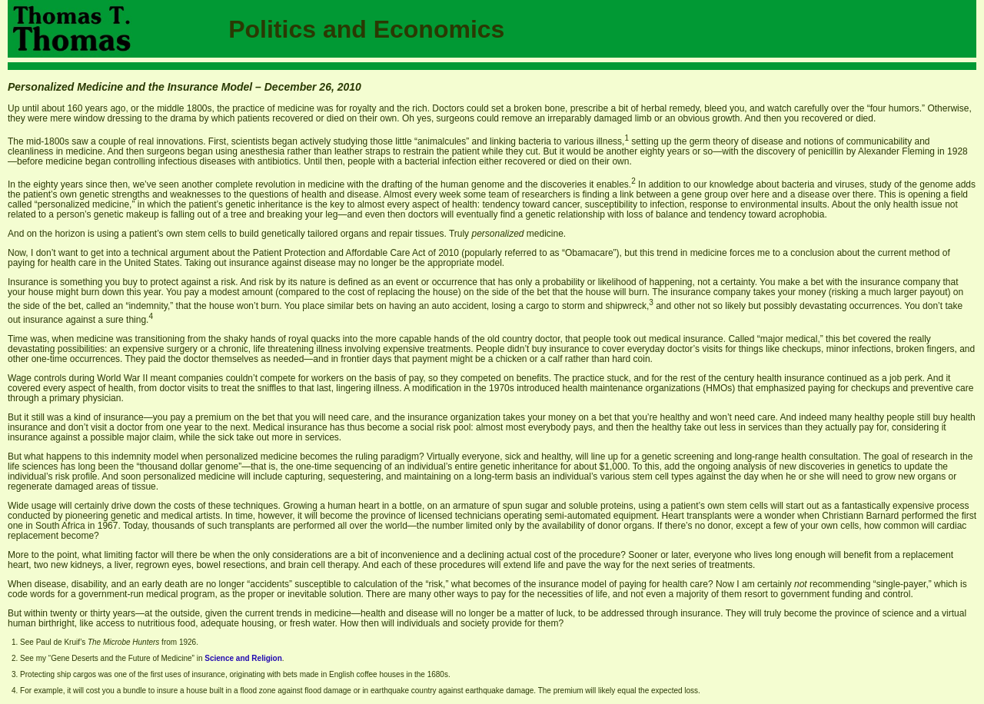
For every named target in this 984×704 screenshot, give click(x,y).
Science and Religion (243, 658)
